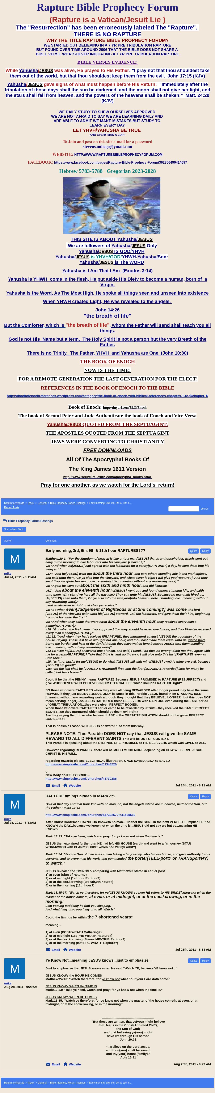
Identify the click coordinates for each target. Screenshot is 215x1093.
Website (75, 785)
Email (56, 785)
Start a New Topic (14, 529)
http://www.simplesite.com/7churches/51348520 (81, 764)
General (42, 503)
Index (31, 503)
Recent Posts (11, 507)
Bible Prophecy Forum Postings (67, 503)
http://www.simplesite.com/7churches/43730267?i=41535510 (90, 815)
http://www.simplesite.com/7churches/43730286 (81, 778)
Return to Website (14, 503)
